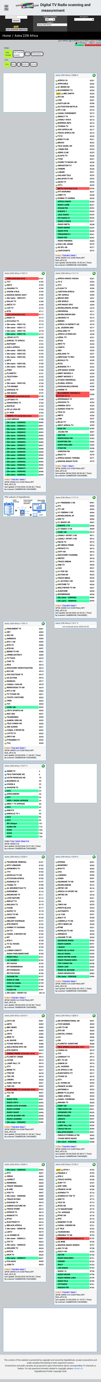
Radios (25, 64)
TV (19, 64)
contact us (78, 1368)
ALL (7, 64)
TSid (27, 54)
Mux (13, 64)
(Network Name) (19, 53)
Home (6, 36)
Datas (34, 64)
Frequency (37, 54)
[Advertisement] (24, 92)
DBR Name (8, 53)
